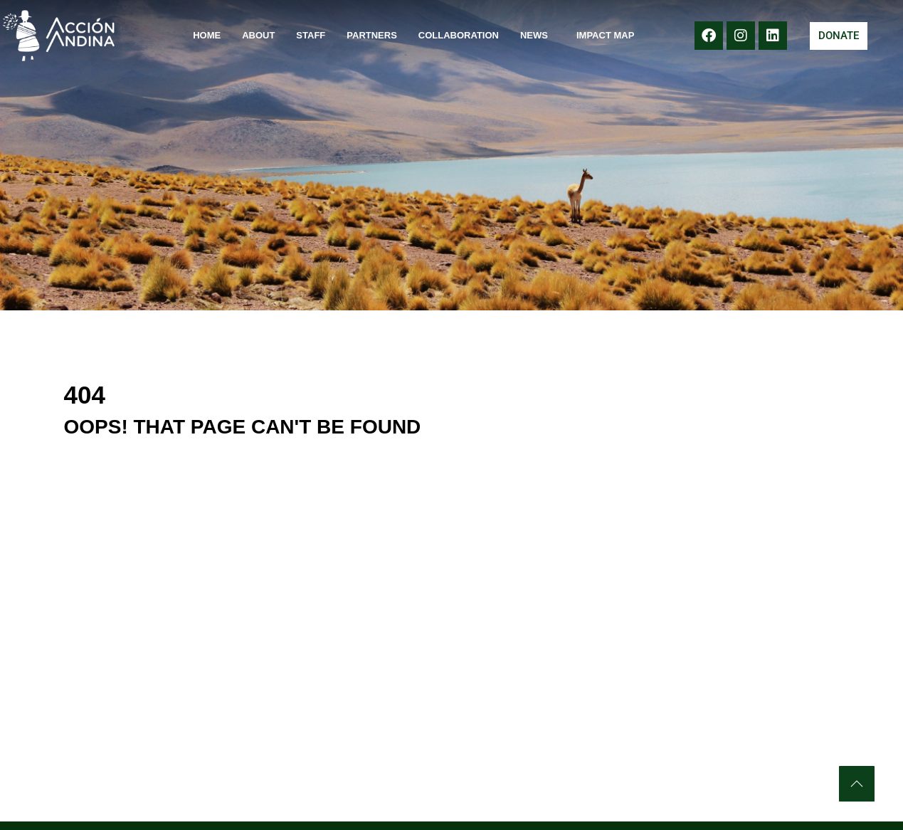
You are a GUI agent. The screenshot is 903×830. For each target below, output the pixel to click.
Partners (372, 35)
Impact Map (605, 35)
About (258, 35)
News (537, 35)
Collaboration (458, 35)
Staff (310, 35)
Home (207, 35)
